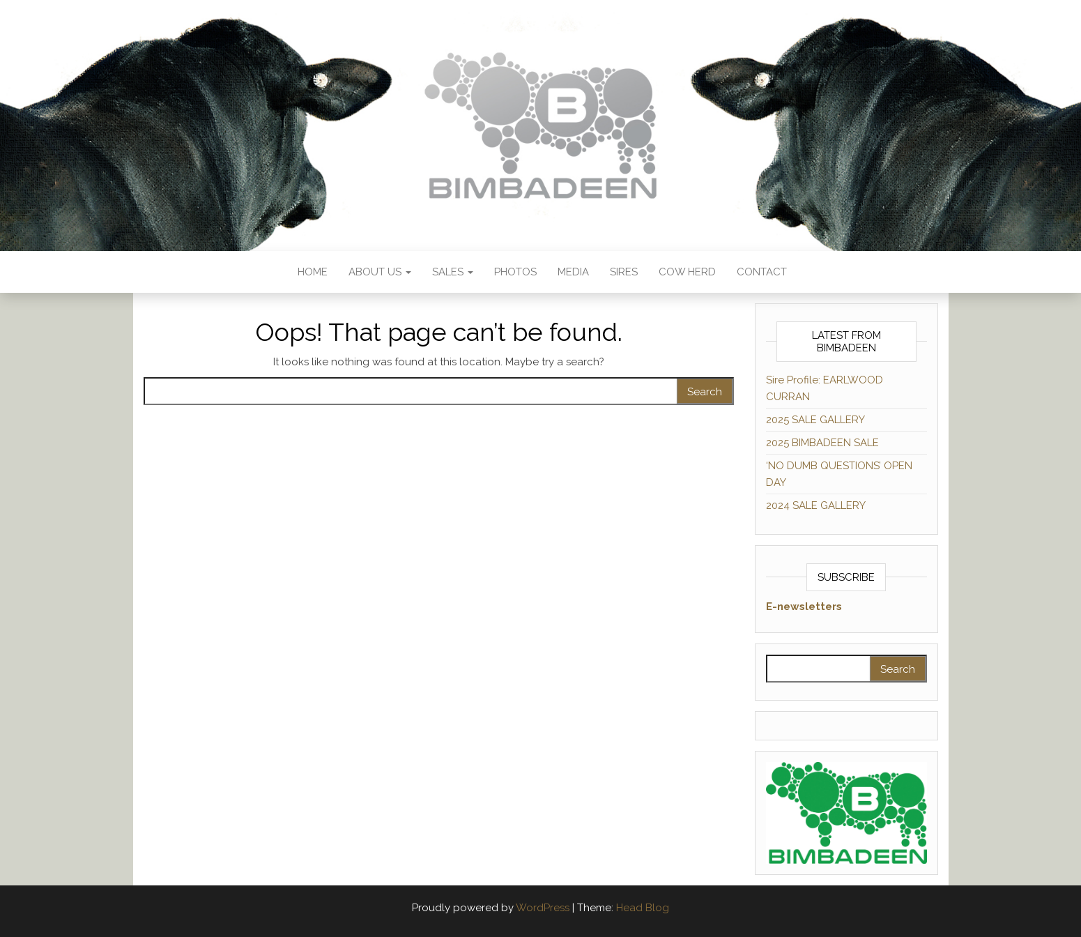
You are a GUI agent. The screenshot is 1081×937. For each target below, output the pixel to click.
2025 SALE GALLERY (815, 419)
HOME (311, 272)
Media (573, 272)
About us (379, 272)
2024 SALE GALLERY (816, 505)
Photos (515, 272)
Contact (762, 272)
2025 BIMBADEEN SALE (822, 442)
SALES (452, 272)
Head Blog (642, 907)
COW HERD (687, 272)
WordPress (542, 907)
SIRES (624, 272)
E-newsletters (804, 606)
